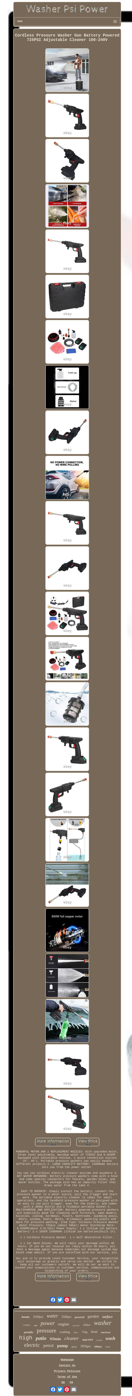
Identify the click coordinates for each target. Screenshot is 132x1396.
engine (63, 1324)
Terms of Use (67, 1376)
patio (41, 1338)
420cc (75, 1332)
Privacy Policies (67, 1371)
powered (79, 1317)
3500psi (66, 1317)
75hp (85, 1332)
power (48, 1323)
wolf (35, 1325)
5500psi (38, 1317)
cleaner (71, 1338)
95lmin (55, 1339)
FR (71, 1382)
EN (63, 1382)
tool (107, 1347)
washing (65, 1332)
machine (106, 1332)
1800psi (98, 1346)
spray (74, 1346)
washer (102, 1323)
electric (32, 1345)
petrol (48, 1345)
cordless (26, 1325)
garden (93, 1316)
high (25, 1338)
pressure (46, 1330)
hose (94, 1332)
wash (110, 1338)
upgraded (87, 1339)
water (52, 1316)
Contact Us (67, 1365)
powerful (76, 1325)
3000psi (86, 1325)
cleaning (99, 1340)
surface (107, 1317)
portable (28, 1332)
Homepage (67, 1359)
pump (62, 1345)
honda (25, 1317)
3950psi (85, 1346)
